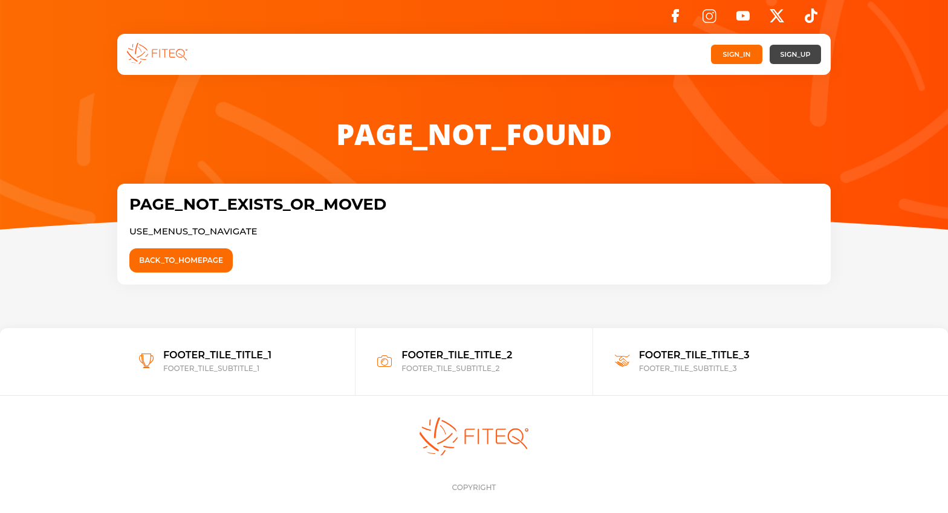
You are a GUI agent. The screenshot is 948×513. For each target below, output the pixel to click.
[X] (777, 19)
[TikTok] (811, 19)
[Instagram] (709, 19)
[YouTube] (743, 19)
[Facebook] (675, 19)
